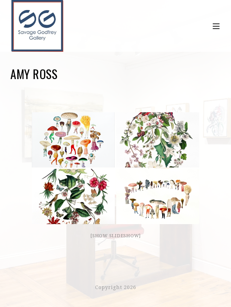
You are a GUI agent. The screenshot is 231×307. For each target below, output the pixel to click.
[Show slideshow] (115, 235)
